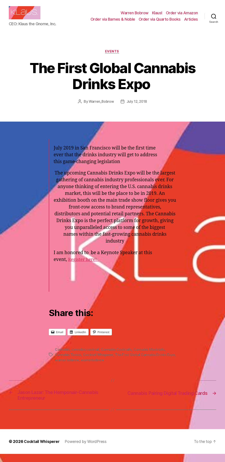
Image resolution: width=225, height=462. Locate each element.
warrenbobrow (114, 367)
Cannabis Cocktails (116, 356)
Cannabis (62, 356)
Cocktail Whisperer (98, 362)
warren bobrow (88, 367)
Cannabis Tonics (68, 362)
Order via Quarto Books (160, 22)
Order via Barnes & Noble (113, 22)
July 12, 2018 (137, 108)
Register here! (84, 267)
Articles (191, 22)
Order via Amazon (182, 16)
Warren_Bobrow (101, 108)
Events (112, 58)
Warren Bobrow (135, 16)
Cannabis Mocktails (149, 356)
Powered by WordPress (87, 449)
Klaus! (157, 16)
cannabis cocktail (85, 356)
